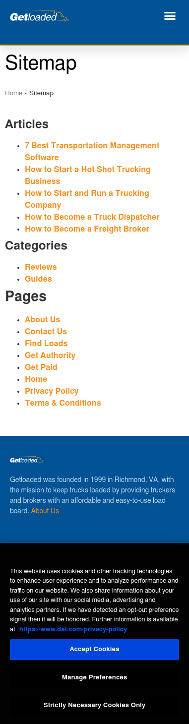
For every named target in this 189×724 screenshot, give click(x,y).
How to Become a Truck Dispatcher (92, 217)
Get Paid (41, 367)
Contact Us (46, 332)
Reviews (41, 267)
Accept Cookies (94, 649)
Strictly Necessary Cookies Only (94, 705)
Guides (38, 279)
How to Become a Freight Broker (87, 229)
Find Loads (46, 344)
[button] (170, 15)
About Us (42, 320)
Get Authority (50, 356)
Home (13, 93)
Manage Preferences (94, 677)
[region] (94, 633)
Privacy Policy (52, 391)
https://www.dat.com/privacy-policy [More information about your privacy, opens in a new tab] (73, 629)
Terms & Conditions (63, 403)
